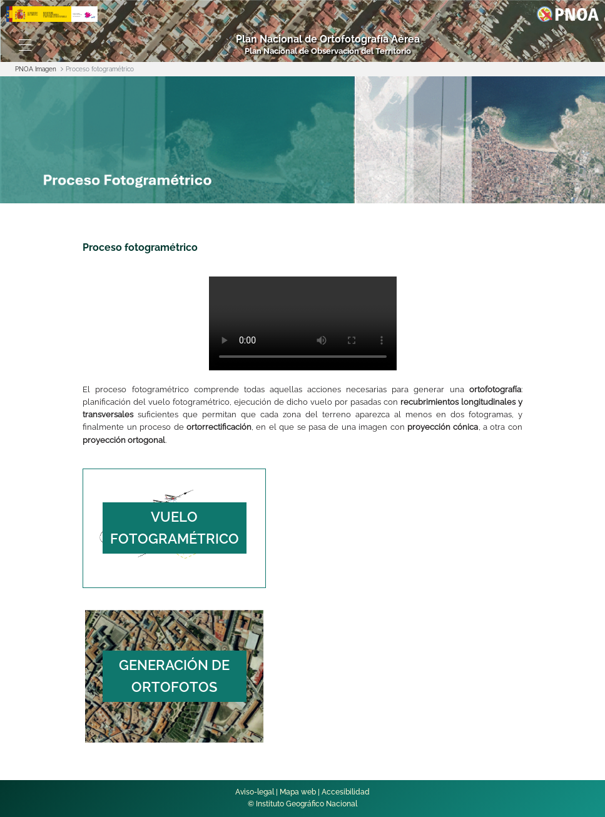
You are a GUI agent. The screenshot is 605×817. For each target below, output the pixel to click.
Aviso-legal (254, 792)
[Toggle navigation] (25, 45)
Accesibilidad (346, 792)
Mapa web (298, 792)
